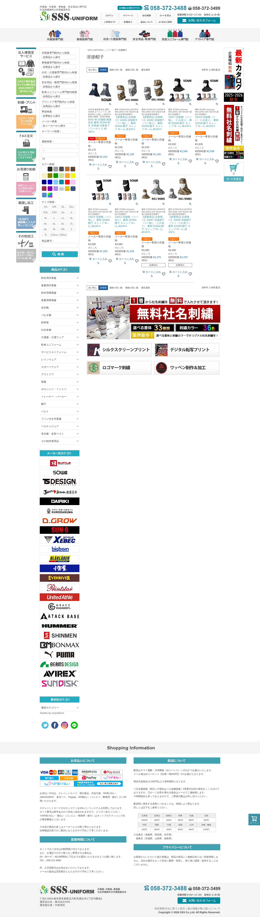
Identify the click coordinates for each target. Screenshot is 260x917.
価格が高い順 (131, 70)
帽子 (114, 50)
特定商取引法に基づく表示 (170, 908)
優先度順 (145, 70)
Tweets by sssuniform (52, 713)
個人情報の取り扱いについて (203, 908)
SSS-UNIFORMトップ (98, 50)
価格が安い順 (115, 70)
